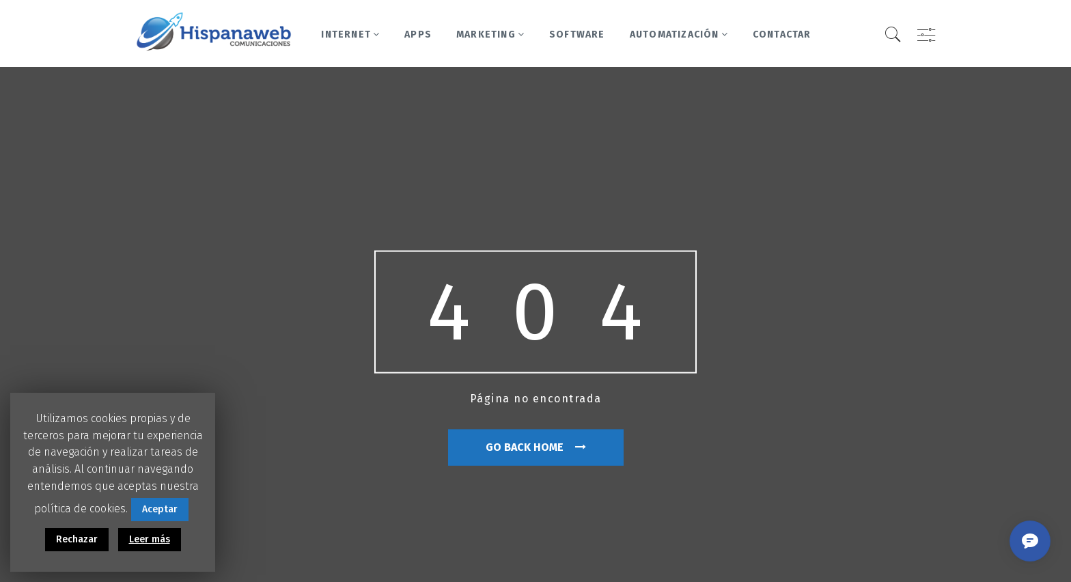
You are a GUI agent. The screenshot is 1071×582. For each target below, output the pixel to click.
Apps (418, 34)
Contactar (782, 34)
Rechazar (77, 539)
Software (577, 34)
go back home (536, 447)
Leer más (149, 539)
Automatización (679, 34)
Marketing (490, 34)
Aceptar (160, 509)
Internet (350, 34)
